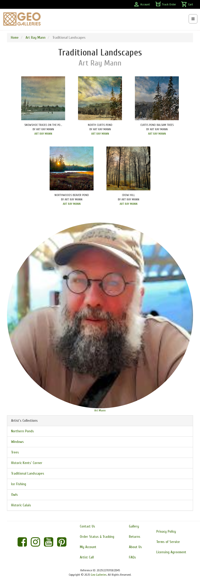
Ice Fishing (18, 484)
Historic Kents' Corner (26, 463)
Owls (14, 494)
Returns (134, 536)
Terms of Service (168, 542)
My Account (88, 547)
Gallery (134, 526)
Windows (17, 442)
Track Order (165, 4)
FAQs (132, 557)
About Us (135, 547)
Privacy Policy (166, 531)
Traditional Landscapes (27, 473)
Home (15, 37)
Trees (15, 452)
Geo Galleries (98, 574)
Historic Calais (21, 505)
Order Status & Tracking (97, 536)
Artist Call (87, 557)
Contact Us (87, 526)
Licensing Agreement (171, 552)
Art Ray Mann (35, 37)
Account (141, 4)
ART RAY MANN (43, 133)
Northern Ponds (22, 431)
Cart (187, 4)
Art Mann (100, 410)
